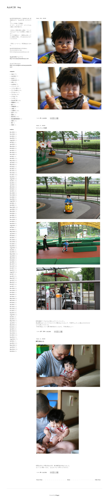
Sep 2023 (12, 138)
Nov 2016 (12, 290)
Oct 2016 (12, 292)
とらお (13, 96)
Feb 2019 (12, 235)
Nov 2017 (12, 266)
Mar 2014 (12, 349)
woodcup (13, 84)
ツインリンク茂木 (41, 128)
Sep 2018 (12, 245)
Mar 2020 (12, 211)
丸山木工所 (14, 100)
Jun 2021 (12, 183)
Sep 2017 (12, 270)
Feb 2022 (12, 166)
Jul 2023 (12, 142)
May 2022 (12, 160)
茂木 (44, 331)
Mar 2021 (12, 187)
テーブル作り (15, 90)
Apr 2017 (12, 280)
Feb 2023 (12, 148)
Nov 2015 (12, 308)
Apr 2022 (12, 162)
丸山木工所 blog (14, 7)
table (12, 82)
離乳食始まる (40, 341)
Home (68, 479)
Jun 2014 (12, 343)
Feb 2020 (12, 213)
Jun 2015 (12, 319)
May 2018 (12, 254)
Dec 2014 (12, 331)
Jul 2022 (12, 156)
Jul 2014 (12, 341)
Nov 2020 (12, 195)
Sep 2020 (12, 199)
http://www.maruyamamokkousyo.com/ (19, 58)
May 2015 (12, 320)
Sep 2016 (12, 294)
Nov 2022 (12, 154)
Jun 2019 (12, 229)
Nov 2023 (12, 134)
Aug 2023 (12, 140)
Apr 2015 (12, 323)
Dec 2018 (12, 239)
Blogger (57, 495)
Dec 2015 (12, 306)
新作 (12, 114)
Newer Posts (39, 479)
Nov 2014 (12, 333)
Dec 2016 (12, 288)
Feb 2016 (12, 302)
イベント (13, 86)
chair (12, 74)
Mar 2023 (12, 146)
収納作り (13, 102)
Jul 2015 (12, 317)
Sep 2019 (12, 223)
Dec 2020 (12, 193)
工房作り (13, 110)
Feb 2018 (12, 260)
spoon (13, 78)
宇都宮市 (13, 106)
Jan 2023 (12, 150)
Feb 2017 (12, 284)
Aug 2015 (12, 314)
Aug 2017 (12, 272)
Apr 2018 (12, 256)
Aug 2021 (12, 179)
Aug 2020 (12, 201)
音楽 (12, 125)
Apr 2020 (12, 209)
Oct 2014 (12, 335)
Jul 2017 (12, 274)
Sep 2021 (12, 177)
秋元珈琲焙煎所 (15, 119)
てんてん (13, 94)
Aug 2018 (12, 247)
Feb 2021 (12, 189)
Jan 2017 (12, 286)
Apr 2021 (12, 185)
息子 (41, 331)
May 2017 (12, 278)
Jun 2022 (12, 158)
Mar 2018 (12, 258)
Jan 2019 (12, 237)
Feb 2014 (12, 351)
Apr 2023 (12, 144)
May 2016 (12, 298)
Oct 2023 (12, 136)
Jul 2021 (12, 180)
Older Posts (98, 479)
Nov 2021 (12, 172)
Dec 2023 (12, 132)
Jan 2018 (12, 262)
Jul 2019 (12, 227)
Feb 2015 (12, 327)
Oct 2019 (12, 221)
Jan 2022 (12, 168)
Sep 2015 (12, 312)
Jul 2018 (12, 250)
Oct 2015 (12, 310)
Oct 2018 (12, 243)
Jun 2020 (12, 205)
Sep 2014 (12, 337)
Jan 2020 (12, 215)
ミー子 (13, 98)
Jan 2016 (12, 304)
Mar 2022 (12, 164)
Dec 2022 (12, 152)
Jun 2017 (12, 276)
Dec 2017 (12, 264)
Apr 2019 (12, 233)
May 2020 (12, 207)
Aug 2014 (12, 339)
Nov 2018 (12, 241)
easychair (13, 76)
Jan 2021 (12, 191)
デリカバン (14, 92)
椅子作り (13, 116)
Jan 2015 (12, 329)
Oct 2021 (12, 174)
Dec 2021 (12, 170)
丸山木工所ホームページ (16, 57)
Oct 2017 (12, 268)
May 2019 (12, 231)
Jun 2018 (12, 252)
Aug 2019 (12, 225)
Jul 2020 (12, 203)
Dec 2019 (12, 217)
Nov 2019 (12, 219)
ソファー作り (15, 88)
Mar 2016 (12, 300)
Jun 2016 (12, 296)
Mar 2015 (12, 325)
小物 (12, 108)
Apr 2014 (12, 347)
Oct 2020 (12, 197)
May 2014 (12, 345)
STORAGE (14, 80)
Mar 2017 (12, 282)
